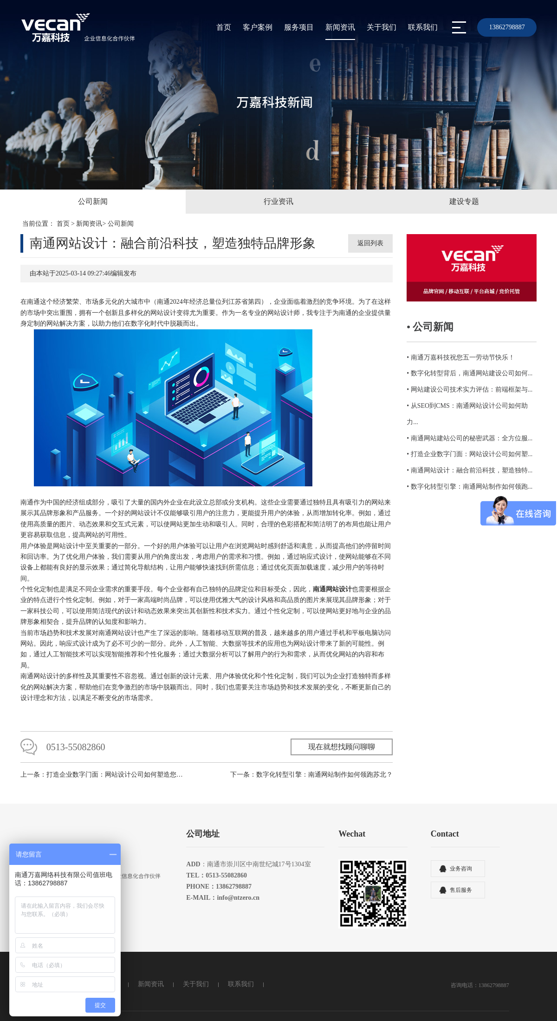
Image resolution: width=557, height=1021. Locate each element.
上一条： (104, 781)
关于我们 (381, 27)
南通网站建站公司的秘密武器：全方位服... (472, 438)
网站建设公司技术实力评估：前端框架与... (472, 389)
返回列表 (370, 243)
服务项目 (299, 27)
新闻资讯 (340, 27)
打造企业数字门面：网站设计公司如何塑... (472, 454)
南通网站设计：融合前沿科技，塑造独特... (472, 470)
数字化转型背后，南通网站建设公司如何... (472, 373)
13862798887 (507, 27)
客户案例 (257, 27)
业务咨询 (461, 875)
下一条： (311, 781)
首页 (223, 27)
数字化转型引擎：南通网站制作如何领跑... (472, 486)
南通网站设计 (39, 681)
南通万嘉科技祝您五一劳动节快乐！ (463, 357)
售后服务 (461, 896)
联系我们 (423, 27)
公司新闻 (121, 223)
